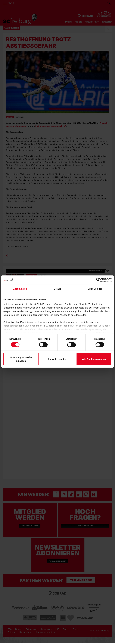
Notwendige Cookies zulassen (21, 359)
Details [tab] (57, 288)
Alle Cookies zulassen (94, 359)
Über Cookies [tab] (95, 288)
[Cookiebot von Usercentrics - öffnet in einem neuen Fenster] (98, 280)
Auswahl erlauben (57, 359)
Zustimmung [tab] (20, 288)
